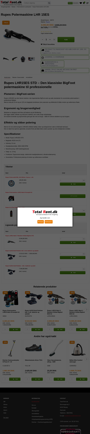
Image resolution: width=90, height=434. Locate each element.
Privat (40, 221)
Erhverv (49, 221)
